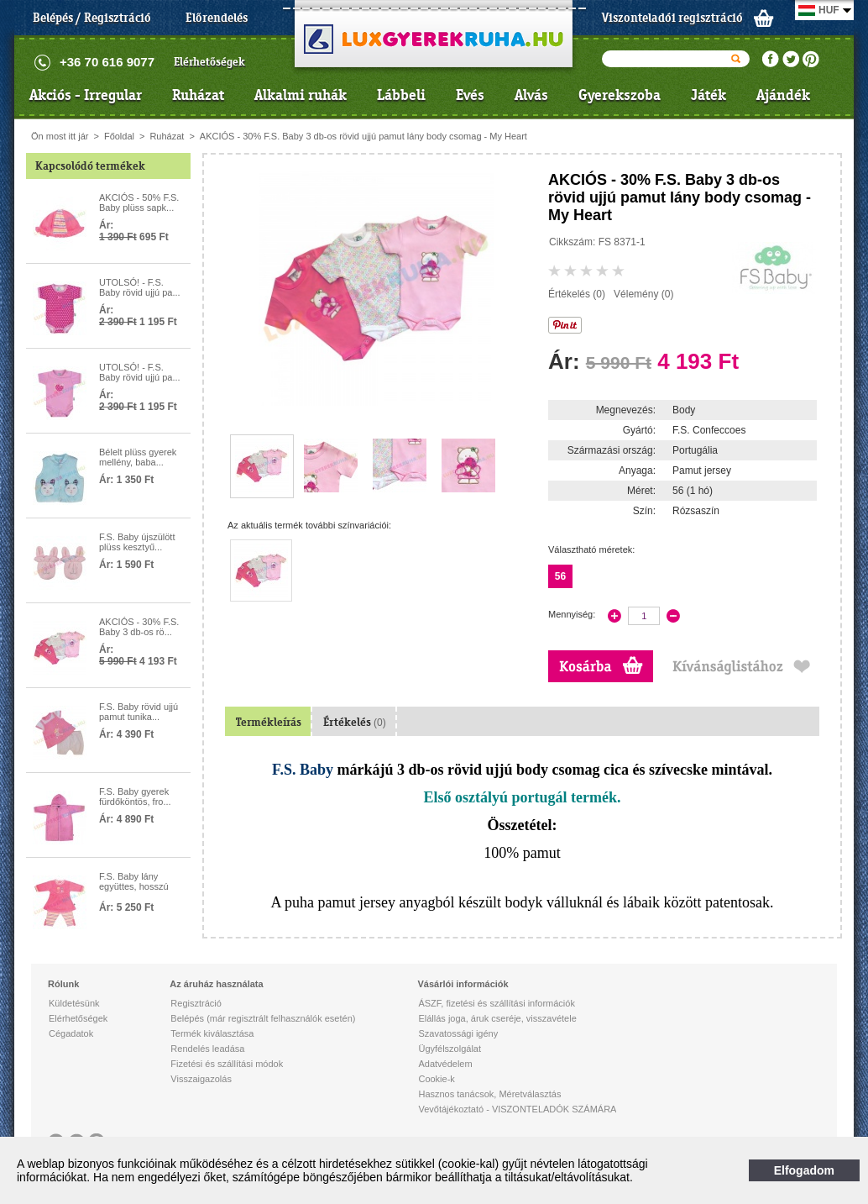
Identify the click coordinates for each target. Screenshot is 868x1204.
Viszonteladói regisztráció (672, 17)
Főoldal (119, 136)
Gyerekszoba (619, 95)
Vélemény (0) (643, 294)
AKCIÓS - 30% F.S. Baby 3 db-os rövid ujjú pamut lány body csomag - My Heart (363, 136)
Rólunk (63, 984)
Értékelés (354, 722)
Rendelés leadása (207, 1049)
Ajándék (783, 95)
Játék (708, 95)
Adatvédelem (445, 1064)
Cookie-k (436, 1079)
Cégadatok (71, 1033)
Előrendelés (217, 17)
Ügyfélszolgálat (449, 1049)
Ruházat (198, 95)
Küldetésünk (74, 1003)
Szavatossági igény (458, 1033)
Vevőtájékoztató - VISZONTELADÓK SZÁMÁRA (517, 1109)
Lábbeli (401, 95)
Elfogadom (804, 1170)
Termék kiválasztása (212, 1033)
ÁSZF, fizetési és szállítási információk (496, 1003)
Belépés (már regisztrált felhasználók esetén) (262, 1018)
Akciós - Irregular (85, 95)
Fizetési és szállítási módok (226, 1064)
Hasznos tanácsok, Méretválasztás (489, 1094)
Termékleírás (268, 722)
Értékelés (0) (576, 294)
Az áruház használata (216, 984)
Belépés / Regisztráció (92, 17)
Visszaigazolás (201, 1079)
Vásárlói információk (462, 984)
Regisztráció (196, 1003)
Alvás (531, 95)
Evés (470, 95)
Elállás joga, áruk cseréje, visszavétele (497, 1018)
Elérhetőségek (209, 62)
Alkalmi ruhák (300, 95)
